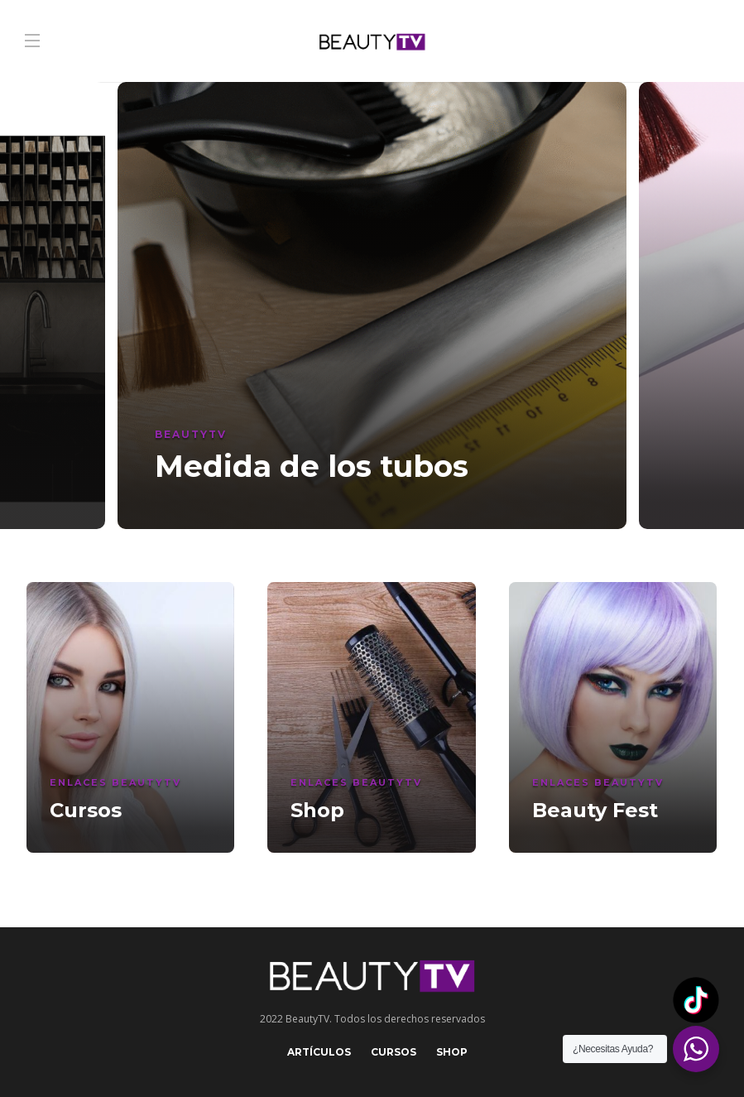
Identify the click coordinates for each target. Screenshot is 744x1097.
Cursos (393, 1052)
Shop (452, 1052)
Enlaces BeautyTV (115, 782)
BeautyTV (191, 434)
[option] (372, 305)
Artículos (319, 1052)
